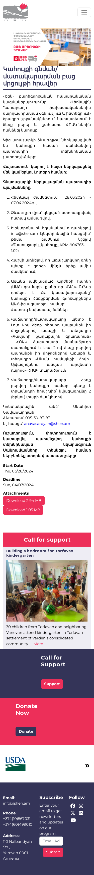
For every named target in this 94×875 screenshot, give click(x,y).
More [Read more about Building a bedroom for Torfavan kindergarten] (38, 643)
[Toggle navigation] (84, 12)
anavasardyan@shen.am (47, 423)
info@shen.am (16, 803)
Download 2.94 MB (23, 500)
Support (52, 683)
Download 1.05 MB (23, 509)
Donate (26, 731)
